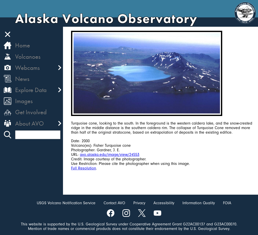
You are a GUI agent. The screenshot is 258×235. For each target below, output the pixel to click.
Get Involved (31, 112)
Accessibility (163, 203)
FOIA (227, 203)
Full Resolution (83, 168)
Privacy (139, 203)
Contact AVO (114, 203)
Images (24, 101)
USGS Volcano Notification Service (66, 203)
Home (22, 45)
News (22, 79)
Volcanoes (28, 56)
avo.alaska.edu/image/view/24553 (109, 154)
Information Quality (198, 203)
